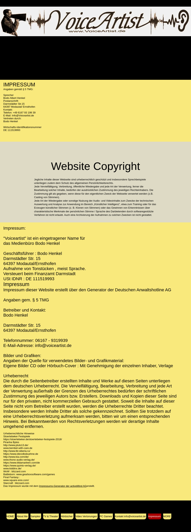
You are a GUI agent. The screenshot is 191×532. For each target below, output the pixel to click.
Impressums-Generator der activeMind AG (63, 486)
